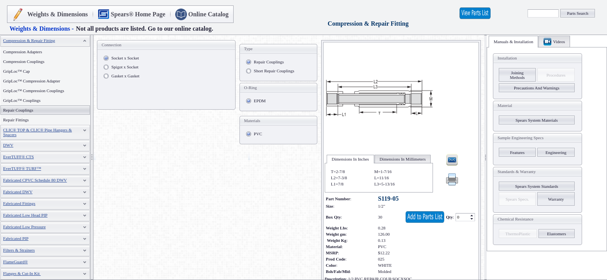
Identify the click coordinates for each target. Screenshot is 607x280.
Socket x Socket (125, 58)
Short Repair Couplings (274, 70)
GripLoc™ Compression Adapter (31, 81)
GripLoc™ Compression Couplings (33, 90)
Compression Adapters (22, 51)
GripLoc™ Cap (16, 71)
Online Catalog (208, 14)
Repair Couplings (269, 62)
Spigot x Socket (125, 67)
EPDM (260, 100)
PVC (258, 133)
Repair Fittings (16, 119)
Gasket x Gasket (125, 76)
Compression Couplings (23, 61)
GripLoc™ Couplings (21, 100)
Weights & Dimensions (57, 14)
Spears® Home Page (138, 14)
